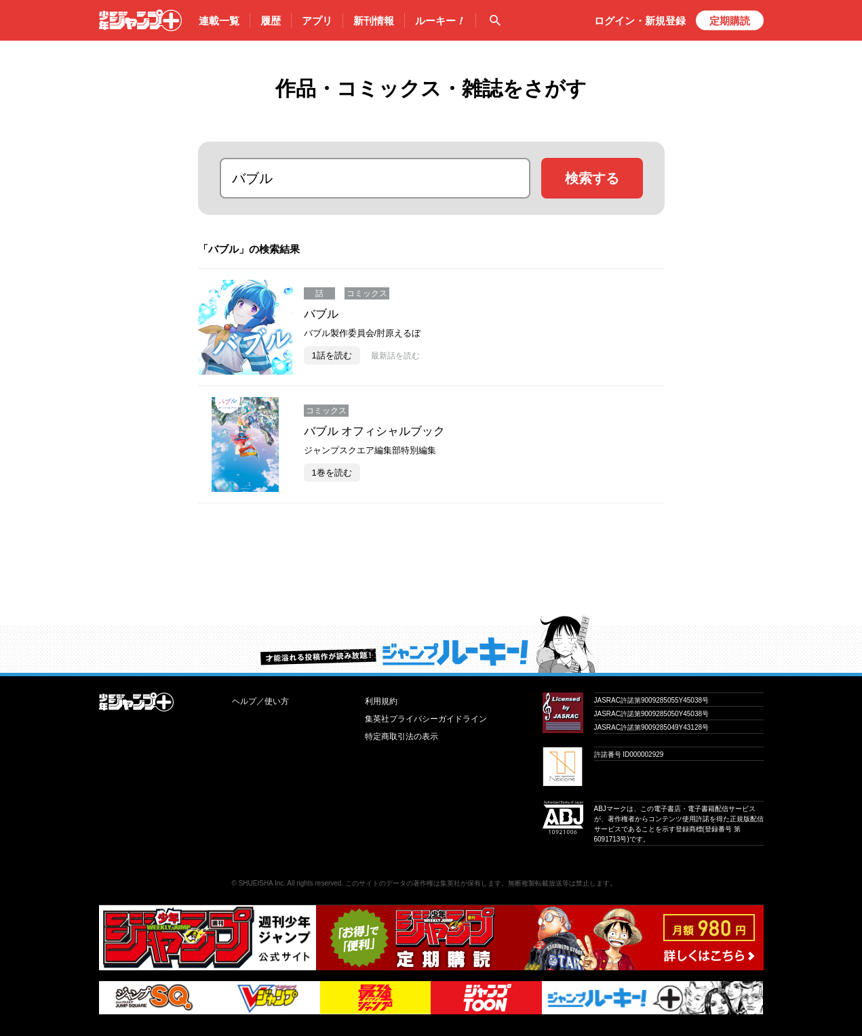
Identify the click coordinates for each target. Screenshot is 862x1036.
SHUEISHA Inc (261, 883)
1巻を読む (332, 473)
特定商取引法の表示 (401, 736)
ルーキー (440, 21)
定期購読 (729, 20)
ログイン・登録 (640, 20)
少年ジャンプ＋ (140, 20)
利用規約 (381, 701)
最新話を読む (395, 355)
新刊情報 (373, 20)
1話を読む (332, 355)
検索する (592, 178)
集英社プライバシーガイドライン (426, 719)
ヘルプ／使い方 (260, 701)
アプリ (317, 20)
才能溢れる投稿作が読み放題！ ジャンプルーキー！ (431, 644)
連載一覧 (219, 20)
